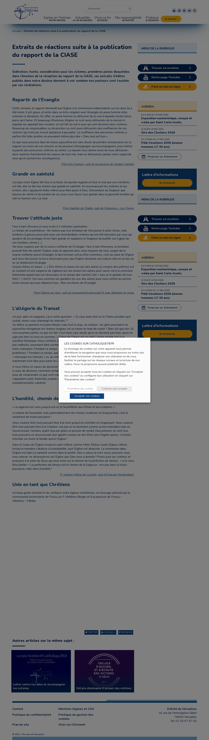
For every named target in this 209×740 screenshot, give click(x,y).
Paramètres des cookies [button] (80, 388)
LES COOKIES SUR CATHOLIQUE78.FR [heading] (89, 343)
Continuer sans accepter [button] (114, 388)
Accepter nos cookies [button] (86, 396)
